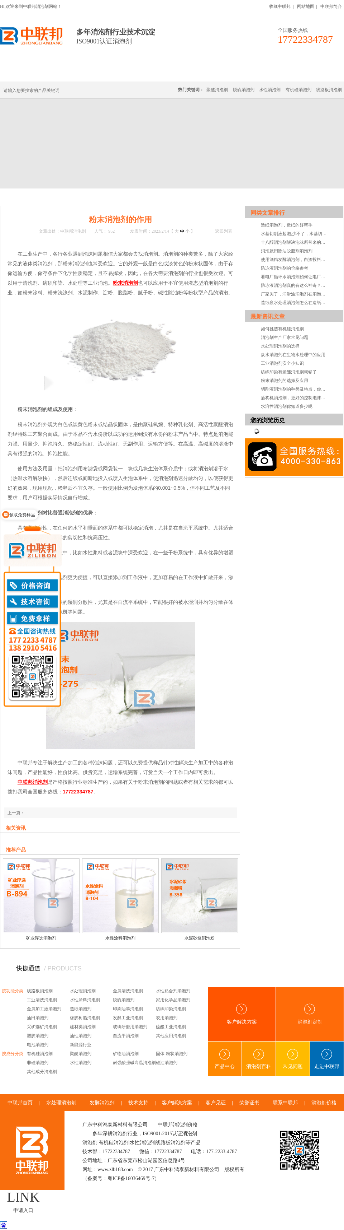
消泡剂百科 (258, 1059)
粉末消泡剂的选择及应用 (284, 380)
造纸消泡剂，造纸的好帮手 (286, 225)
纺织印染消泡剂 (171, 1008)
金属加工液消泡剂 (44, 1008)
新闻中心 (47, 196)
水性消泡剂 (270, 89)
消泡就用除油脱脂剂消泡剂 (286, 250)
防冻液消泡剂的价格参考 (284, 268)
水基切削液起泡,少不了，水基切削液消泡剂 (295, 233)
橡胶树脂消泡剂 (85, 1017)
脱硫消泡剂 (243, 89)
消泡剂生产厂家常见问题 (284, 337)
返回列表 (223, 231)
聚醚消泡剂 (217, 89)
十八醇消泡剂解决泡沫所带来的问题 (295, 242)
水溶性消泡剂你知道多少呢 (286, 406)
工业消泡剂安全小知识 (282, 363)
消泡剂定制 (196, 72)
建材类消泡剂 (83, 1026)
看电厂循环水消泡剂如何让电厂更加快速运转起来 (295, 276)
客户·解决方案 (238, 72)
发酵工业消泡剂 (128, 1017)
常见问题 (293, 1059)
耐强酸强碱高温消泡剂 (134, 1062)
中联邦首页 (26, 72)
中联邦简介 (331, 6)
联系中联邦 (315, 72)
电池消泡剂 (37, 1044)
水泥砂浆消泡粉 (200, 938)
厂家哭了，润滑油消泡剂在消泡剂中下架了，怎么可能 (295, 294)
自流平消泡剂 (126, 1035)
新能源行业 (80, 1044)
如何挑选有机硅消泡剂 (282, 328)
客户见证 (216, 1102)
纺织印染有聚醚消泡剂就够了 (289, 371)
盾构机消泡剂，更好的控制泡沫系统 (295, 397)
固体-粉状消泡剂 (171, 1053)
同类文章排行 (267, 213)
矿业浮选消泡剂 (41, 938)
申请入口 (23, 1210)
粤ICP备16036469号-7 (131, 1178)
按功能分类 (12, 990)
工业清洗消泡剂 (42, 999)
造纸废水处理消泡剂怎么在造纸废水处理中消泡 (295, 302)
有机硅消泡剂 (68, 72)
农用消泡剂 (166, 1017)
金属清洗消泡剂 (128, 990)
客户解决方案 (242, 1014)
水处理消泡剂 (155, 72)
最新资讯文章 (267, 316)
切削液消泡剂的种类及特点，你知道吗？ (295, 389)
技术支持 (138, 1102)
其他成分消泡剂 (42, 1071)
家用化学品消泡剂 (173, 999)
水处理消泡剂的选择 (280, 346)
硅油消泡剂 (166, 1062)
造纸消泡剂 (80, 1008)
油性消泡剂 (80, 1035)
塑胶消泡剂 (37, 1035)
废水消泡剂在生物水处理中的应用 (293, 354)
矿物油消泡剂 (126, 1053)
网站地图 (305, 6)
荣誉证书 (249, 1102)
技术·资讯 (278, 72)
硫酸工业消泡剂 (171, 1026)
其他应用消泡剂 (171, 1035)
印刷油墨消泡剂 (128, 1008)
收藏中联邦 (280, 6)
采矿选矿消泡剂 (42, 1026)
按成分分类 (12, 1053)
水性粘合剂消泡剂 (173, 990)
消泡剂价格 (323, 1102)
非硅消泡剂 (37, 1062)
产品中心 (225, 1059)
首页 (29, 196)
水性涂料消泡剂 (120, 938)
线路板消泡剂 (111, 72)
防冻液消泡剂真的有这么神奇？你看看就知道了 (295, 285)
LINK (23, 1197)
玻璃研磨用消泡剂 (130, 1026)
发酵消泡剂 (102, 1102)
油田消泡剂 (37, 1017)
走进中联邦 (326, 1059)
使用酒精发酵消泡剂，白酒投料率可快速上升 (295, 259)
